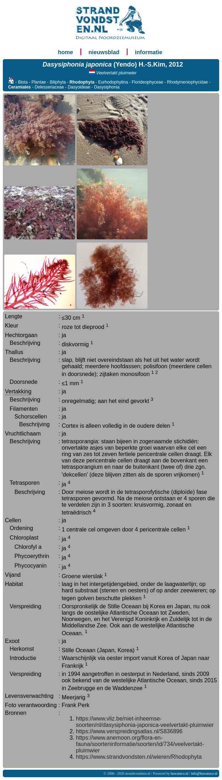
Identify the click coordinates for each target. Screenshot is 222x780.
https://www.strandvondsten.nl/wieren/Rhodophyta (139, 757)
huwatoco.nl (179, 773)
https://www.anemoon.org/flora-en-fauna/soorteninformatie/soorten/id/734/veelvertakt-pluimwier (140, 744)
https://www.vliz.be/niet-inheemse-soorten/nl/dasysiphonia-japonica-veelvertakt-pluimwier (145, 722)
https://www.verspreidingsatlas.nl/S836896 (129, 731)
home (65, 52)
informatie (148, 52)
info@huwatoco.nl (204, 773)
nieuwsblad (104, 52)
